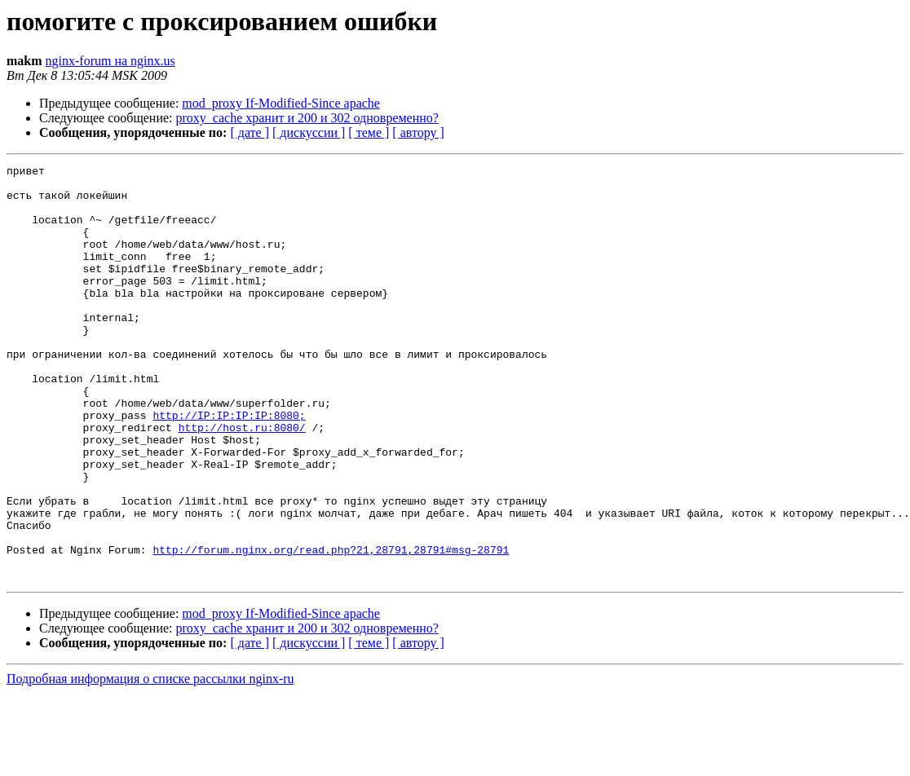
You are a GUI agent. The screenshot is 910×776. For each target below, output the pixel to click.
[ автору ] (418, 132)
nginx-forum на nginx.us (110, 61)
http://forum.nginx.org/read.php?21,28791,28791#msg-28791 (330, 627)
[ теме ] (368, 132)
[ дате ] (249, 132)
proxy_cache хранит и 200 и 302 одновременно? (307, 118)
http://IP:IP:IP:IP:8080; (228, 466)
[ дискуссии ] (308, 132)
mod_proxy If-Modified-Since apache (281, 103)
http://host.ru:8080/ (242, 481)
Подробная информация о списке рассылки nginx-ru (150, 762)
